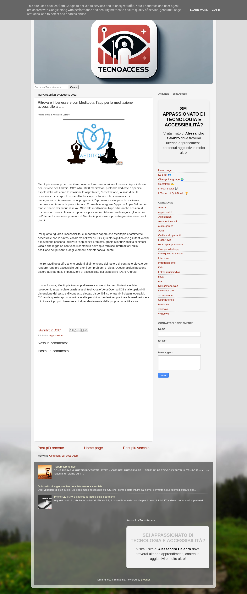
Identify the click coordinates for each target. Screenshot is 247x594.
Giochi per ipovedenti (170, 244)
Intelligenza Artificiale (170, 253)
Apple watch (165, 212)
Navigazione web (168, 285)
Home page (93, 448)
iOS (160, 267)
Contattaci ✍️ (166, 184)
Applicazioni (56, 335)
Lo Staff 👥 (164, 174)
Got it (216, 10)
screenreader (166, 295)
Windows (163, 313)
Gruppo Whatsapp (168, 249)
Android (162, 207)
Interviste (163, 258)
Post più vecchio (136, 448)
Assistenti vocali (167, 221)
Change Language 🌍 (171, 179)
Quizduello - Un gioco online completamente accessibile (70, 486)
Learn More (199, 10)
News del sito (166, 290)
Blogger (145, 579)
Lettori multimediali (169, 272)
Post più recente (51, 448)
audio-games (165, 226)
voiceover (163, 309)
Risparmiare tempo (64, 466)
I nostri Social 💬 (168, 188)
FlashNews (164, 239)
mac (160, 281)
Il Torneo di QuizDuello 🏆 (173, 193)
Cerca (73, 87)
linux (161, 276)
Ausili (161, 230)
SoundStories (166, 299)
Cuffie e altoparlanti (169, 235)
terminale (163, 304)
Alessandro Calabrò (174, 549)
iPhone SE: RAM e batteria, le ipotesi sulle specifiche (84, 496)
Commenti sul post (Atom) (64, 455)
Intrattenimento (167, 262)
